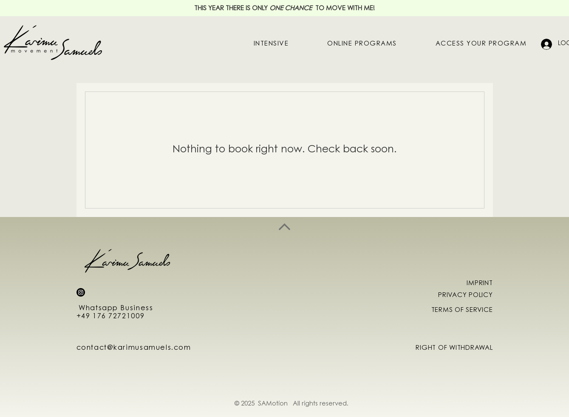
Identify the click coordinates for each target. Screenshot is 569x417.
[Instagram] (80, 292)
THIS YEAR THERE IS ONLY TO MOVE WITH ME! (284, 9)
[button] (362, 44)
